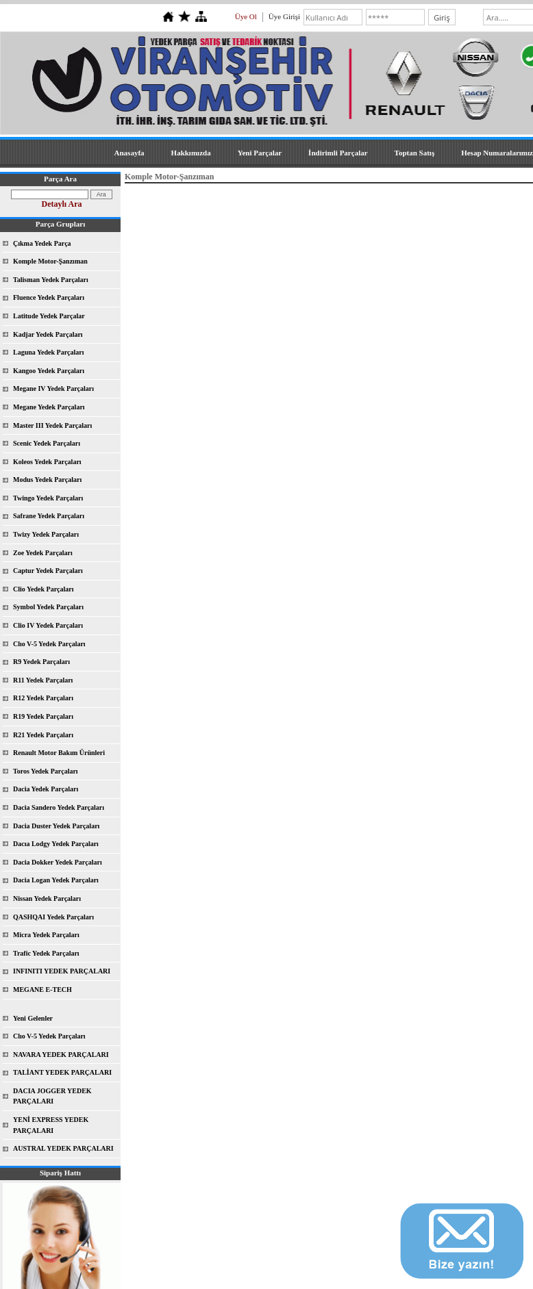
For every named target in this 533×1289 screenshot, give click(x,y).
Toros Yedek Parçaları (45, 771)
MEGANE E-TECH (42, 989)
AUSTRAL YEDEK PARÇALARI (63, 1148)
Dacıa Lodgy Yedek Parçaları (56, 843)
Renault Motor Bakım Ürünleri (59, 752)
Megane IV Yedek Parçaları (53, 388)
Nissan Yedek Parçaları (47, 898)
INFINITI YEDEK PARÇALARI (61, 971)
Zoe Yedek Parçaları (43, 553)
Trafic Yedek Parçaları (46, 953)
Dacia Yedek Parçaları (45, 789)
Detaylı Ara (62, 204)
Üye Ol (246, 16)
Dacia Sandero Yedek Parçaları (58, 807)
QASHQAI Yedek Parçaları (53, 917)
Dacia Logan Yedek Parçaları (56, 880)
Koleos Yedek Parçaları (47, 461)
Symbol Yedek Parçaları (48, 607)
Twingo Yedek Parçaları (48, 498)
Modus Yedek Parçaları (47, 479)
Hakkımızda (191, 153)
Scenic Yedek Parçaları (46, 443)
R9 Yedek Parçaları (41, 661)
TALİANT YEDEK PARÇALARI (62, 1072)
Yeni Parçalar (260, 153)
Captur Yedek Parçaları (48, 570)
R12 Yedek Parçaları (43, 698)
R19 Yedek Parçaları (43, 716)
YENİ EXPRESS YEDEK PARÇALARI (50, 1125)
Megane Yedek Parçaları (49, 407)
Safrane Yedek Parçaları (48, 516)
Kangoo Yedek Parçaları (48, 370)
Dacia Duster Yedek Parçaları (56, 826)
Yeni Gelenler (33, 1018)
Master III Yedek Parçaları (52, 425)
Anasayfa (129, 153)
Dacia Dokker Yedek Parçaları (57, 862)
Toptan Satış (415, 153)
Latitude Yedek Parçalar (49, 316)
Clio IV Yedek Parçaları (48, 625)
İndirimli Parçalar (337, 153)
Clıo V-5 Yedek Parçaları (49, 644)
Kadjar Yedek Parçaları (48, 334)
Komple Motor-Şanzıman (50, 261)
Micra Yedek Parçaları (46, 935)
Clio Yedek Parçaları (43, 589)
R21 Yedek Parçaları (43, 735)
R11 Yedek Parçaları (43, 680)
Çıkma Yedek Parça (42, 243)
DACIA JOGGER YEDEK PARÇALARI (52, 1096)
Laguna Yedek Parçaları (48, 352)
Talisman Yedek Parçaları (50, 279)
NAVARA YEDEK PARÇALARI (61, 1054)
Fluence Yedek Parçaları (48, 297)
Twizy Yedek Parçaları (46, 534)
